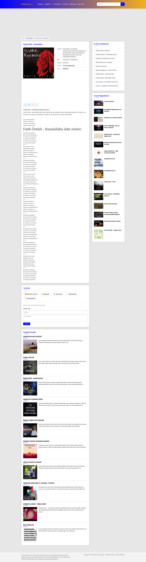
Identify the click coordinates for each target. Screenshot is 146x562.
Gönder (27, 324)
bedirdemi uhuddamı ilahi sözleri (104, 58)
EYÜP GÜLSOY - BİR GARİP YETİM (104, 78)
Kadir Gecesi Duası (100, 66)
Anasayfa (86, 554)
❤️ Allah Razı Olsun (31, 294)
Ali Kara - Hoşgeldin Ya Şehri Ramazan (106, 86)
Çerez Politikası (120, 554)
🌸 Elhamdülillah (30, 298)
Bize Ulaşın (101, 554)
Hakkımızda (93, 554)
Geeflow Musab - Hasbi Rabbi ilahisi (105, 54)
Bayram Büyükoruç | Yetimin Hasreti (105, 70)
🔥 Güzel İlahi (58, 294)
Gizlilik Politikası (110, 554)
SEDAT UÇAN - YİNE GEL (102, 50)
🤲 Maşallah (45, 294)
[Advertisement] (73, 24)
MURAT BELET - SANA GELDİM (104, 74)
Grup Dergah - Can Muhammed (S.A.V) (106, 82)
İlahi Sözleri (29, 38)
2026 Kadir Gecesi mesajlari (103, 62)
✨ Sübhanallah (71, 294)
